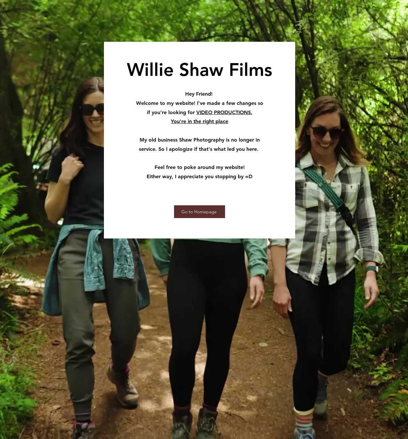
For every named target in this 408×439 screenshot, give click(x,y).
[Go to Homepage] (199, 211)
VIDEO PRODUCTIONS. (224, 112)
